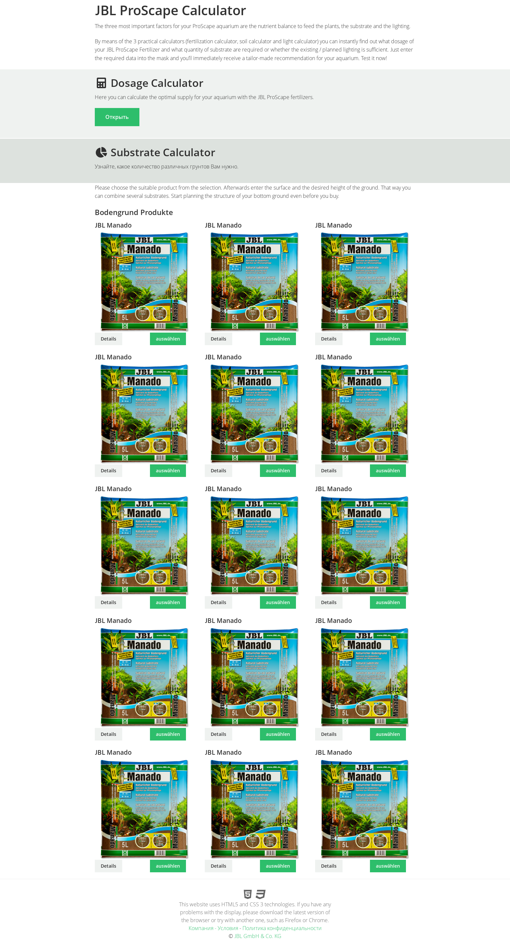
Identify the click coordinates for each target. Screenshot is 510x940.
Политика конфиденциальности (282, 928)
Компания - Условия (213, 928)
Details (108, 339)
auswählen (168, 339)
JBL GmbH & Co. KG (257, 936)
